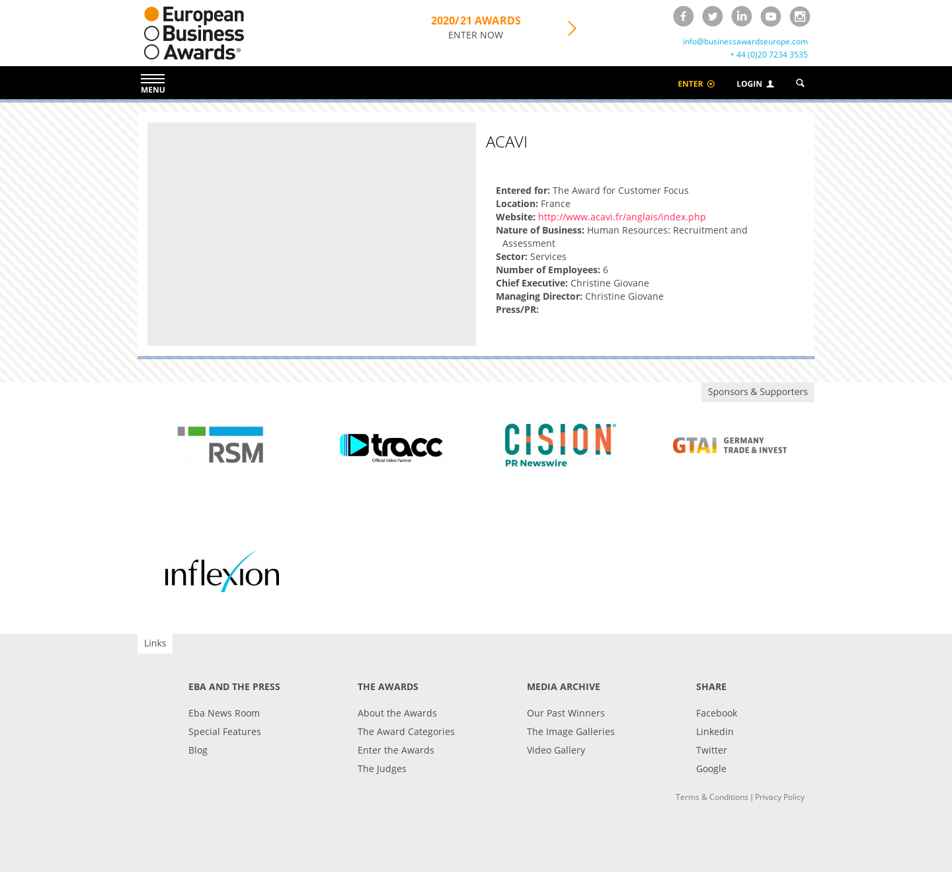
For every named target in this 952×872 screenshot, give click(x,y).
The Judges (382, 768)
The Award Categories (406, 731)
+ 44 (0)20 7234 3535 (769, 55)
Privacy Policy (780, 797)
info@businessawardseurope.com (745, 41)
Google (711, 768)
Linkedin (715, 731)
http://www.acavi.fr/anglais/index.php (622, 216)
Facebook (716, 713)
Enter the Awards (396, 750)
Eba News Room (224, 713)
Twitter (711, 750)
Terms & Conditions (712, 797)
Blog (198, 750)
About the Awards (397, 713)
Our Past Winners (566, 713)
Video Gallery (556, 750)
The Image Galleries (571, 731)
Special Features (224, 731)
